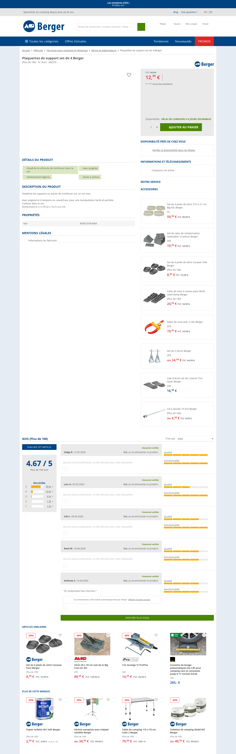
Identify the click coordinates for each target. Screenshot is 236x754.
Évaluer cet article (39, 447)
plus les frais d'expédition (162, 84)
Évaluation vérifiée (150, 448)
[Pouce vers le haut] (65, 468)
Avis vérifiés (39, 482)
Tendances (161, 41)
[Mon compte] (191, 26)
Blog (175, 12)
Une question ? (189, 12)
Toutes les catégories (43, 41)
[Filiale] (163, 26)
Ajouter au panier (181, 127)
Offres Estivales (75, 41)
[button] (177, 211)
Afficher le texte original (139, 599)
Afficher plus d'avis (137, 617)
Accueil (26, 50)
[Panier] (206, 26)
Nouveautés (183, 41)
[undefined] (189, 211)
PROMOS (204, 41)
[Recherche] (106, 27)
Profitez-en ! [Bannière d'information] (118, 4)
